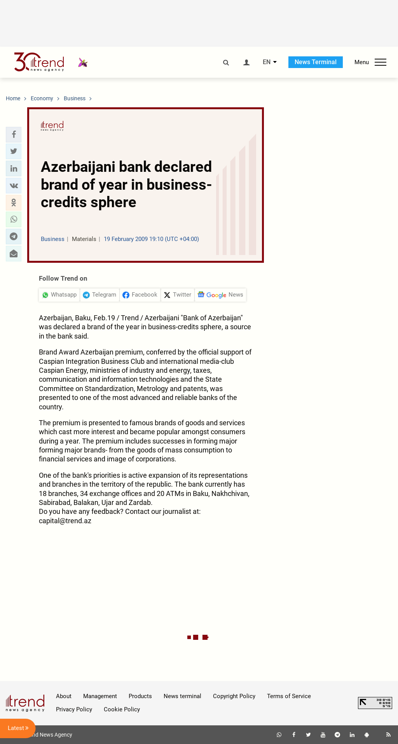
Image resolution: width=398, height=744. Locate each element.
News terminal (182, 696)
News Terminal (316, 62)
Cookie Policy (122, 709)
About (64, 696)
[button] (13, 134)
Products (140, 696)
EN (267, 62)
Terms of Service (289, 696)
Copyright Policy (234, 696)
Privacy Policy (74, 709)
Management (100, 696)
